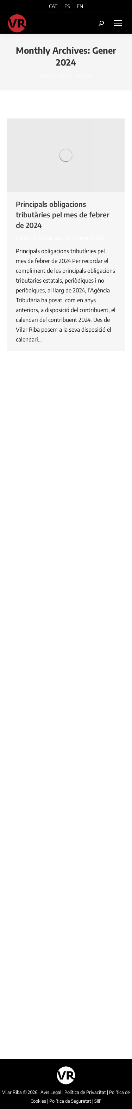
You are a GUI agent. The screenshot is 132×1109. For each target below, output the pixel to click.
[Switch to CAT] (53, 6)
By (51, 238)
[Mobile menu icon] (118, 23)
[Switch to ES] (67, 6)
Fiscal (21, 238)
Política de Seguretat (70, 1101)
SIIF (97, 1101)
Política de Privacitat (85, 1092)
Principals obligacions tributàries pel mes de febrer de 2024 (62, 214)
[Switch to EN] (80, 6)
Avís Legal (50, 1092)
